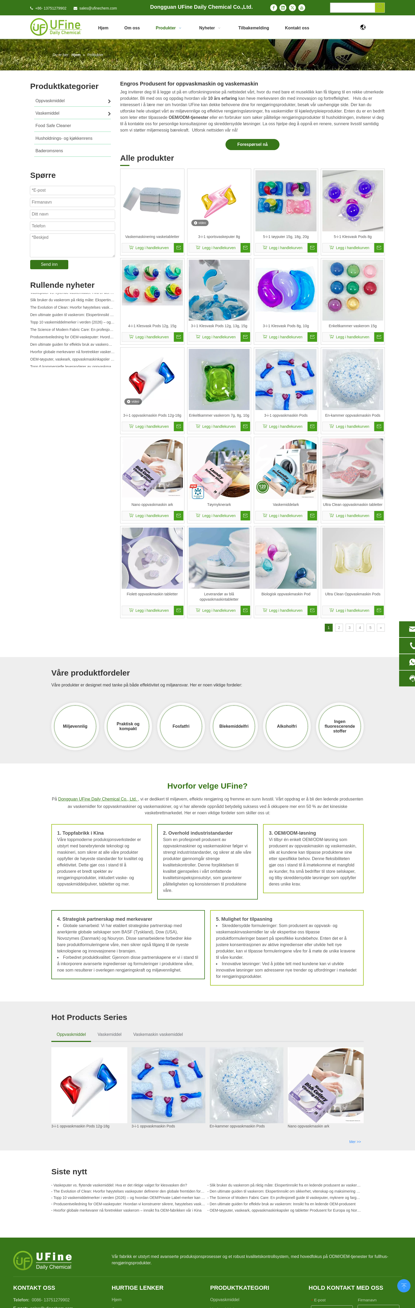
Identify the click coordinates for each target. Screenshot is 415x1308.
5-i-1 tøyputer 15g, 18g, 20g (286, 237)
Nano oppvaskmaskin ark (152, 504)
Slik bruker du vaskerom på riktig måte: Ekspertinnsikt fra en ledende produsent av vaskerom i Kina (72, 302)
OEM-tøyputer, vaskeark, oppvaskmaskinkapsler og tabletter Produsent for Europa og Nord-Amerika (72, 361)
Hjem (116, 1299)
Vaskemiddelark (286, 504)
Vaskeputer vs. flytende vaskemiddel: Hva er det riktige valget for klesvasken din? (72, 294)
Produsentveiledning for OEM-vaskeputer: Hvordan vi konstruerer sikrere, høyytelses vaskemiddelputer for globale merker (72, 339)
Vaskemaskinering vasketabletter (152, 237)
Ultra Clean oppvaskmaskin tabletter (352, 504)
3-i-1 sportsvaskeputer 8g (219, 237)
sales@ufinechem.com (98, 8)
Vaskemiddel (109, 1034)
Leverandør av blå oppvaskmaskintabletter (219, 596)
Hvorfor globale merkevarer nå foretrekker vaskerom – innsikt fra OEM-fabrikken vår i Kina (72, 354)
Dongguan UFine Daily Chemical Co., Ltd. (98, 799)
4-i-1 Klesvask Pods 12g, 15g (152, 326)
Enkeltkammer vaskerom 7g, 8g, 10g (219, 415)
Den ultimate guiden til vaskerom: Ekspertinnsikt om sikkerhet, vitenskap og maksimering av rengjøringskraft (72, 316)
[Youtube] (301, 7)
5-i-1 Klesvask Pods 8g (353, 237)
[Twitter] (292, 7)
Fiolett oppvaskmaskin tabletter (152, 594)
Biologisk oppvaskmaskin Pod (285, 594)
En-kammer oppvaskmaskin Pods (352, 415)
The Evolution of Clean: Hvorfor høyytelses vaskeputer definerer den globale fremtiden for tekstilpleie (72, 309)
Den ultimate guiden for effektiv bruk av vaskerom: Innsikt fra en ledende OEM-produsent (72, 346)
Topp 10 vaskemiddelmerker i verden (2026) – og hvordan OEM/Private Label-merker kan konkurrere (72, 324)
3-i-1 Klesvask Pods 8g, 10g (286, 326)
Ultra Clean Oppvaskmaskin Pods (352, 594)
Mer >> (355, 1142)
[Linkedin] (282, 7)
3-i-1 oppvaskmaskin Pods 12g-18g (152, 415)
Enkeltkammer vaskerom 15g (353, 326)
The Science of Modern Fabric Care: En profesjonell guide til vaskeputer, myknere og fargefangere (72, 331)
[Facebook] (273, 7)
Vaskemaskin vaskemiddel (158, 1034)
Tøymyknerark (219, 504)
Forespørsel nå (252, 144)
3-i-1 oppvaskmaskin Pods (286, 415)
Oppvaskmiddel (71, 1034)
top (404, 1285)
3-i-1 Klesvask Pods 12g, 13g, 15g (219, 326)
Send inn (49, 264)
